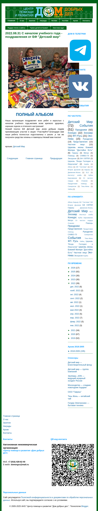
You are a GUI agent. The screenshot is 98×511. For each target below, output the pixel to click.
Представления (80, 142)
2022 (73, 283)
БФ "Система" (81, 167)
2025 (73, 272)
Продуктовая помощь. (77, 184)
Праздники (81, 129)
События (86, 125)
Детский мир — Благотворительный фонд (80, 363)
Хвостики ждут (58, 28)
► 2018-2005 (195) (76, 351)
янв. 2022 (75, 325)
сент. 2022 (75, 298)
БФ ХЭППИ (85, 158)
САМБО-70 (84, 156)
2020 (73, 334)
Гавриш (75, 153)
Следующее (12, 158)
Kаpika (86, 164)
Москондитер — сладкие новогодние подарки (79, 386)
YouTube (65, 21)
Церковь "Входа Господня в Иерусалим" (80, 244)
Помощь (71, 156)
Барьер (87, 170)
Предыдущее (56, 158)
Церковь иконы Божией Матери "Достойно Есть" (80, 250)
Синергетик (72, 186)
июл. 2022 (75, 306)
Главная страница (34, 158)
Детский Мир (19, 146)
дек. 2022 (74, 287)
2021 (73, 330)
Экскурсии (72, 158)
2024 (73, 276)
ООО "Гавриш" (75, 392)
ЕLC (87, 172)
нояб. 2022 (75, 290)
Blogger (84, 506)
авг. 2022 (74, 302)
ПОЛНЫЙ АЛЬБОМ (34, 114)
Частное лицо (76, 144)
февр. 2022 (75, 322)
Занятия (32, 21)
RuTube (54, 21)
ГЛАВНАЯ (11, 21)
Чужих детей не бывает (39, 28)
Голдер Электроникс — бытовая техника (78, 404)
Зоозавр (88, 132)
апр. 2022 (75, 314)
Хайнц (70, 189)
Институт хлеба (75, 175)
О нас (22, 21)
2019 (73, 338)
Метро (86, 153)
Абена (70, 167)
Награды (43, 21)
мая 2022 (74, 310)
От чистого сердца (84, 220)
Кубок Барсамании (85, 218)
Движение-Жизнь (74, 172)
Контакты (86, 21)
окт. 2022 (74, 294)
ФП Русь (77, 135)
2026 (73, 268)
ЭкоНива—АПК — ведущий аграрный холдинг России (76, 378)
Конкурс (72, 132)
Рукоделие (88, 139)
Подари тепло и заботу (16, 28)
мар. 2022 (75, 318)
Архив (75, 21)
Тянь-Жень (85, 186)
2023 (73, 279)
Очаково (84, 181)
